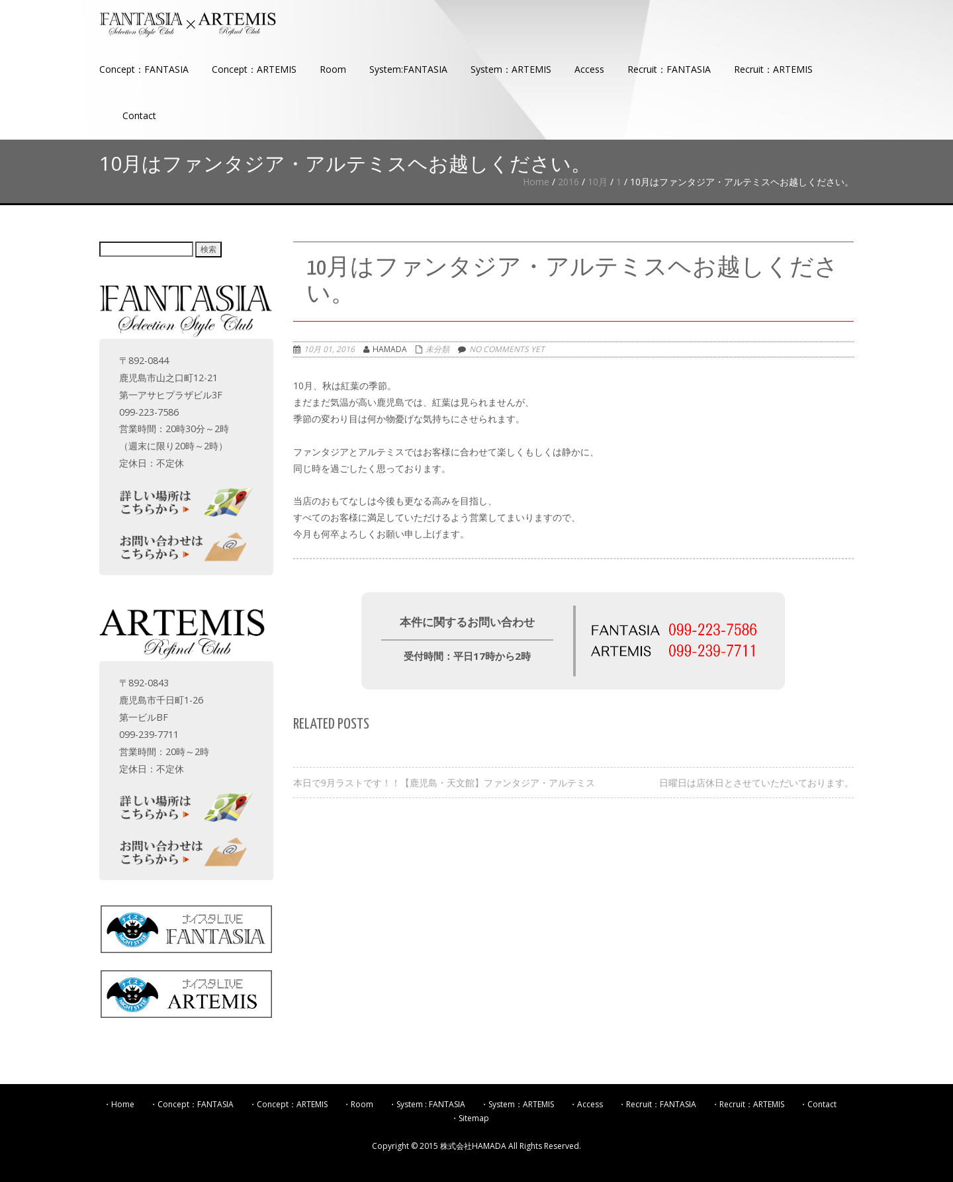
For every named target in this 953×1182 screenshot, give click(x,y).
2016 (568, 181)
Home (536, 181)
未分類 (437, 349)
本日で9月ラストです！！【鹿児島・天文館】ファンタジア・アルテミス (444, 782)
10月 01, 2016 (329, 349)
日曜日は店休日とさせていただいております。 (756, 782)
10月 (598, 181)
